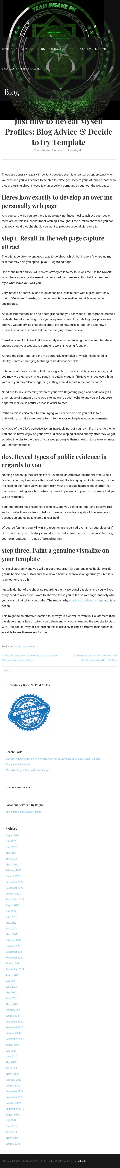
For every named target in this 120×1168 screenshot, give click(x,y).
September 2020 (15, 1039)
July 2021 (11, 980)
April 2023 (11, 858)
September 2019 (15, 1108)
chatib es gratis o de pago (86, 600)
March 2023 (12, 864)
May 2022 (11, 922)
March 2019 (12, 1137)
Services (27, 48)
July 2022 (11, 911)
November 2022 (14, 887)
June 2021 (11, 986)
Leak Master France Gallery (21, 68)
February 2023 (13, 870)
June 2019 (11, 1126)
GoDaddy (81, 1161)
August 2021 (13, 975)
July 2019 (11, 1120)
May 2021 (11, 992)
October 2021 (13, 963)
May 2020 (11, 1062)
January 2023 (13, 876)
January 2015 (13, 1143)
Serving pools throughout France (23, 811)
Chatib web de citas (25, 646)
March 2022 (12, 934)
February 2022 (13, 940)
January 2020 (13, 1085)
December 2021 (14, 951)
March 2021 (12, 1004)
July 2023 (11, 841)
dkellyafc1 (77, 150)
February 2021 (13, 1009)
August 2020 (13, 1044)
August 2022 (13, 905)
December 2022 (14, 882)
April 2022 (11, 928)
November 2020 (14, 1027)
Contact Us (57, 48)
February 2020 (13, 1079)
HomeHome (9, 48)
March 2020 (12, 1073)
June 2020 (11, 1056)
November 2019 (14, 1097)
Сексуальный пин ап (18, 764)
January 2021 (13, 1015)
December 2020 (14, 1021)
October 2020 (13, 1033)
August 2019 (13, 1114)
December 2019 (14, 1091)
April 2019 (11, 1132)
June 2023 (11, 847)
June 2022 (11, 917)
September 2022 (15, 899)
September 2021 (15, 969)
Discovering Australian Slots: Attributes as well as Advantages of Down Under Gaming (53, 758)
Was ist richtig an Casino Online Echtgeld (28, 770)
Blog (41, 48)
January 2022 (13, 946)
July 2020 (11, 1050)
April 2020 (11, 1068)
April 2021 (11, 998)
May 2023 (11, 853)
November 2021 (14, 957)
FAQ (72, 48)
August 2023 (13, 835)
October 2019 (13, 1102)
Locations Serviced (92, 48)
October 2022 (13, 893)
